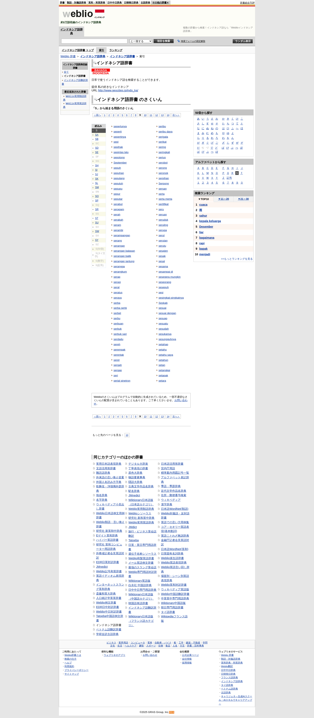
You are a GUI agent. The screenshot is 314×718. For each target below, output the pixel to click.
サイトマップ (71, 674)
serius (162, 157)
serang (118, 240)
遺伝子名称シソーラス (142, 553)
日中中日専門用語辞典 (142, 589)
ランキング (115, 50)
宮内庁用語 (168, 468)
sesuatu (163, 323)
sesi (161, 292)
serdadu (118, 339)
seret (117, 360)
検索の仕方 (70, 658)
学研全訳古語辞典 (107, 634)
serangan (119, 245)
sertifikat (164, 204)
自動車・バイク (163, 642)
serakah (118, 219)
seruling (163, 224)
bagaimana (206, 237)
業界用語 (123, 642)
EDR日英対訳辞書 (107, 562)
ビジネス (111, 642)
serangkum (120, 271)
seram (117, 224)
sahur (203, 215)
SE (96, 152)
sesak (162, 256)
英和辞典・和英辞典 (232, 662)
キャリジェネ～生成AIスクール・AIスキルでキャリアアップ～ (235, 700)
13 (162, 115)
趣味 (141, 645)
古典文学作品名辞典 (141, 486)
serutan (163, 240)
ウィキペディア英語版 (175, 589)
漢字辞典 (166, 504)
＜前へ (97, 115)
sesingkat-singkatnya (171, 297)
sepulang (119, 178)
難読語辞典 (103, 472)
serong (163, 167)
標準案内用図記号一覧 (175, 472)
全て (66, 72)
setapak (163, 375)
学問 (205, 642)
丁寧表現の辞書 (138, 468)
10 (145, 115)
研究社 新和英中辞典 (141, 517)
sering (162, 146)
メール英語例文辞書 (141, 562)
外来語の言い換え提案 (110, 477)
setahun (163, 360)
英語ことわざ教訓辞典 (175, 535)
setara (162, 380)
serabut (118, 204)
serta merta (165, 198)
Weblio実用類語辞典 (141, 508)
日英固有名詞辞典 (172, 553)
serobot (163, 162)
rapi (201, 243)
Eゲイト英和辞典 (107, 535)
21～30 (243, 198)
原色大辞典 (135, 472)
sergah (118, 365)
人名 (175, 645)
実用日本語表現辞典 (108, 463)
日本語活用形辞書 (172, 463)
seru (161, 209)
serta (162, 193)
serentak (119, 354)
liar (201, 232)
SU (97, 222)
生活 (119, 645)
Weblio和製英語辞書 (141, 558)
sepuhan (119, 173)
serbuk (118, 328)
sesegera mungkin (170, 276)
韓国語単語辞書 (138, 603)
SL (96, 183)
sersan (163, 188)
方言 (182, 645)
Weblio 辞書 (68, 56)
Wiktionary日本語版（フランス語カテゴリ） (141, 621)
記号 (229, 177)
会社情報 (187, 658)
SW (97, 231)
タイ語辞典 (227, 685)
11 (151, 115)
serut (162, 235)
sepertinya (120, 136)
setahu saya (166, 354)
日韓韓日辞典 (131, 2)
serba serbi (120, 307)
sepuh (117, 167)
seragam (119, 209)
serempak (119, 349)
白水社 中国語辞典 (140, 585)
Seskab (163, 302)
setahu (163, 349)
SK (96, 178)
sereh (117, 344)
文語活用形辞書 (106, 468)
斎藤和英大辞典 (106, 593)
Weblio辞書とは (72, 655)
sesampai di (166, 271)
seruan (163, 214)
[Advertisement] (182, 16)
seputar (118, 198)
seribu (162, 126)
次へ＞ (176, 115)
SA (96, 134)
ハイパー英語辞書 (107, 539)
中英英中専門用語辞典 (175, 598)
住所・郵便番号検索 (173, 495)
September (120, 162)
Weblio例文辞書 (106, 602)
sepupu (118, 188)
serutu (162, 245)
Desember (206, 226)
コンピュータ (138, 642)
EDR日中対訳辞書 (107, 607)
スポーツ (151, 645)
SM (97, 187)
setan (162, 365)
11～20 (223, 198)
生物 (160, 645)
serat (117, 287)
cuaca (203, 204)
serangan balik (122, 256)
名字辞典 (101, 499)
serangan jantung (124, 261)
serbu (117, 318)
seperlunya (120, 126)
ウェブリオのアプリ (114, 655)
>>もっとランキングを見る (237, 258)
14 (168, 115)
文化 (112, 645)
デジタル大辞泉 (138, 463)
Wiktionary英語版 (139, 580)
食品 (167, 645)
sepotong (119, 157)
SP (96, 200)
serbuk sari (120, 333)
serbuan (118, 323)
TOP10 (203, 199)
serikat (163, 141)
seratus (118, 292)
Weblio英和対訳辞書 (174, 584)
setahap (163, 344)
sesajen (163, 250)
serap (117, 276)
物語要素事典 (136, 477)
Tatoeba (133, 540)
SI (96, 170)
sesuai (162, 307)
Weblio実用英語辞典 (141, 522)
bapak (203, 248)
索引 (101, 50)
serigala (163, 136)
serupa (163, 230)
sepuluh (118, 183)
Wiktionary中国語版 (173, 603)
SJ (96, 174)
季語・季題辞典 (171, 486)
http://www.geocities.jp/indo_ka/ (118, 90)
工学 (181, 642)
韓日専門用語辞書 (172, 607)
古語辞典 (145, 2)
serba (117, 302)
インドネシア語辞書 (122, 56)
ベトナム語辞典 (229, 688)
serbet (117, 313)
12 (156, 115)
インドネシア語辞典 (92, 56)
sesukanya (165, 333)
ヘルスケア (131, 645)
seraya (118, 297)
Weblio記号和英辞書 (109, 571)
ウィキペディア (171, 499)
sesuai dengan (167, 313)
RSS (171, 712)
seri (116, 375)
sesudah (164, 328)
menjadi (204, 254)
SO (97, 196)
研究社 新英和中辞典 (109, 530)
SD (97, 147)
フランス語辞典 (229, 677)
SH (97, 165)
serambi (118, 230)
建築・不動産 (193, 642)
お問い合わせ (150, 655)
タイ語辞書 (168, 612)
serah (117, 214)
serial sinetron (122, 380)
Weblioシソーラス (139, 513)
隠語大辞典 (135, 482)
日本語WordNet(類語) (174, 508)
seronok (163, 173)
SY (96, 240)
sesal (162, 261)
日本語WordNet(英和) (174, 549)
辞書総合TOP (247, 2)
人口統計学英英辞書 (108, 598)
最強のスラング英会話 (142, 567)
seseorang (165, 282)
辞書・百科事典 (195, 645)
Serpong (164, 183)
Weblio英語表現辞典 (174, 562)
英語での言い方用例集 (175, 522)
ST (96, 218)
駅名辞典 (134, 491)
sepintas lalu (121, 152)
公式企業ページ (190, 655)
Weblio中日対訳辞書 (109, 611)
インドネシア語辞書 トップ (78, 50)
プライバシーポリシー (76, 670)
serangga (119, 266)
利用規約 (69, 666)
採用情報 (187, 662)
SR (97, 209)
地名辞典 (101, 495)
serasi (117, 282)
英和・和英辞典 (96, 2)
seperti (118, 131)
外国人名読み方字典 (108, 482)
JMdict (132, 527)
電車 (149, 642)
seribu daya (166, 131)
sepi (116, 141)
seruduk (163, 219)
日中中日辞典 (114, 2)
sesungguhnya (167, 339)
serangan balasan (124, 250)
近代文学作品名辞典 (173, 490)
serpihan (164, 178)
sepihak (118, 146)
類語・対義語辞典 (76, 2)
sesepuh (164, 287)
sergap (118, 370)
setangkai (164, 370)
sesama (163, 266)
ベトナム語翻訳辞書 (108, 629)
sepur (117, 193)
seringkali (164, 152)
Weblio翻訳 (227, 666)
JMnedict (102, 566)
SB (96, 139)
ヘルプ (68, 662)
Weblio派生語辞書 (172, 558)
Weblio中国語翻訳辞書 (175, 594)
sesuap (163, 318)
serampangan (122, 235)
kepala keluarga (210, 221)
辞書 (62, 2)
